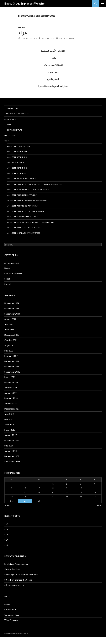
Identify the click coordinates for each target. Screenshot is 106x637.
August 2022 (10, 345)
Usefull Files (10, 135)
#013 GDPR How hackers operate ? (22, 217)
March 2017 (9, 430)
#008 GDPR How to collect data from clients (28, 189)
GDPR (6, 141)
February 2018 (11, 398)
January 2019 (10, 393)
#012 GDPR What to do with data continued (27, 211)
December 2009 (11, 456)
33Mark (7, 580)
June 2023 (9, 329)
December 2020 (11, 382)
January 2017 (10, 435)
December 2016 (11, 440)
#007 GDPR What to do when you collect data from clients (34, 184)
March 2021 (9, 377)
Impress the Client (29, 574)
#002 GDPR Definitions (17, 157)
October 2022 (10, 340)
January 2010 (10, 451)
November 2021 (11, 366)
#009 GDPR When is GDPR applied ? (22, 195)
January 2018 (10, 403)
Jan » (98, 505)
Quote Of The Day (13, 273)
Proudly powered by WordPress (16, 633)
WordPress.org (11, 620)
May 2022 (8, 350)
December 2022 (11, 335)
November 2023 (11, 308)
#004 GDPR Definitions (17, 168)
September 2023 (12, 313)
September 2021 (12, 372)
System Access (10, 108)
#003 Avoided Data (15, 162)
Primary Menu (102, 3)
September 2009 (12, 461)
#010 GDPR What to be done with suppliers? (27, 200)
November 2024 (11, 303)
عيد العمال (15, 569)
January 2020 (10, 387)
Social (21, 27)
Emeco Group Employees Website (24, 3)
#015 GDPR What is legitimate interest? (24, 227)
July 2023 (8, 324)
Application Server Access (16, 114)
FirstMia (8, 564)
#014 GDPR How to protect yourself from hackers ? (31, 222)
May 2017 (8, 419)
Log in (7, 604)
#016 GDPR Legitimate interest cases (23, 233)
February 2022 (11, 356)
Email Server (10, 119)
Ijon (6, 569)
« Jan (7, 505)
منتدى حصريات (10, 585)
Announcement (11, 263)
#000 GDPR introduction (18, 146)
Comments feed (11, 615)
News (7, 268)
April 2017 (9, 424)
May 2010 (8, 445)
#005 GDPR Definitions (17, 173)
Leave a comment (67, 38)
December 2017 (11, 408)
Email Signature (14, 130)
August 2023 (10, 319)
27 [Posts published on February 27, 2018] (25, 501)
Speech (7, 284)
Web (9, 124)
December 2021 (11, 361)
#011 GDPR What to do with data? (22, 206)
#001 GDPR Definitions (17, 152)
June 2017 (9, 414)
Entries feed (10, 609)
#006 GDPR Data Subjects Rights (21, 179)
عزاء (22, 32)
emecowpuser (47, 38)
